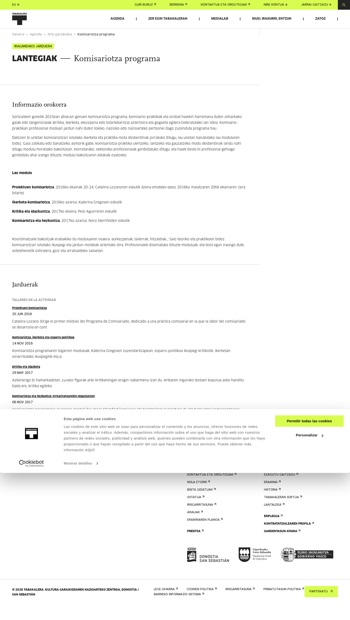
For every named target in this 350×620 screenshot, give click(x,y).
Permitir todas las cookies (309, 568)
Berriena (178, 4)
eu (15, 4)
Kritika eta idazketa (26, 380)
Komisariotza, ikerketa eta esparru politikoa (43, 351)
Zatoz (320, 18)
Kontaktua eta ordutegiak (225, 4)
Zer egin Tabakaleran (167, 18)
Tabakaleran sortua (282, 510)
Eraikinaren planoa (204, 533)
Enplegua (273, 529)
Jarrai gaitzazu (316, 4)
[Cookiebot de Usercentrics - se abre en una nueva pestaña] (31, 610)
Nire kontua (276, 4)
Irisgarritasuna (201, 518)
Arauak (194, 526)
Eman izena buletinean (207, 461)
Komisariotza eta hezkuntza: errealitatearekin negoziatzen (53, 410)
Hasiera (18, 48)
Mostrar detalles (78, 610)
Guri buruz (145, 4)
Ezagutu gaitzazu (280, 488)
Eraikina (272, 495)
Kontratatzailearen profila (288, 537)
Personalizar (309, 582)
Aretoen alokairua (281, 461)
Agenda (117, 18)
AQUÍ (90, 597)
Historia (272, 503)
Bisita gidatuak (201, 503)
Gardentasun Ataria (281, 544)
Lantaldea (274, 518)
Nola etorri (198, 495)
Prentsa (195, 544)
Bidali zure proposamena (286, 469)
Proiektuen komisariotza (29, 321)
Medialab (219, 18)
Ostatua (195, 510)
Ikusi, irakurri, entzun (271, 18)
